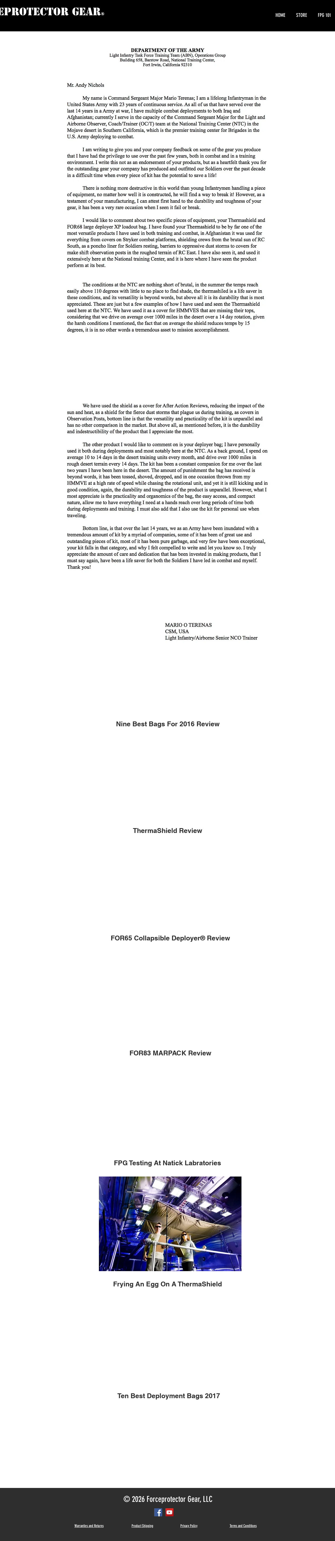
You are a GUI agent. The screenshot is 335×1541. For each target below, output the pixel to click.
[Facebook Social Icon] (158, 1512)
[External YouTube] (167, 775)
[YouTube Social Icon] (169, 1512)
